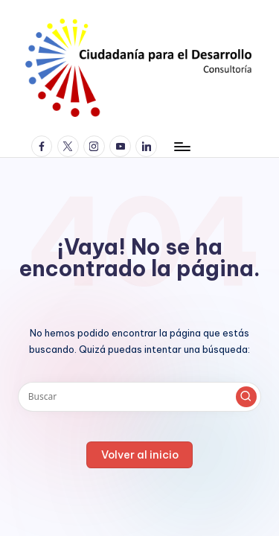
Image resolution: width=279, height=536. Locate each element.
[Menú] (181, 146)
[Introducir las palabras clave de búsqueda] (139, 397)
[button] (246, 396)
